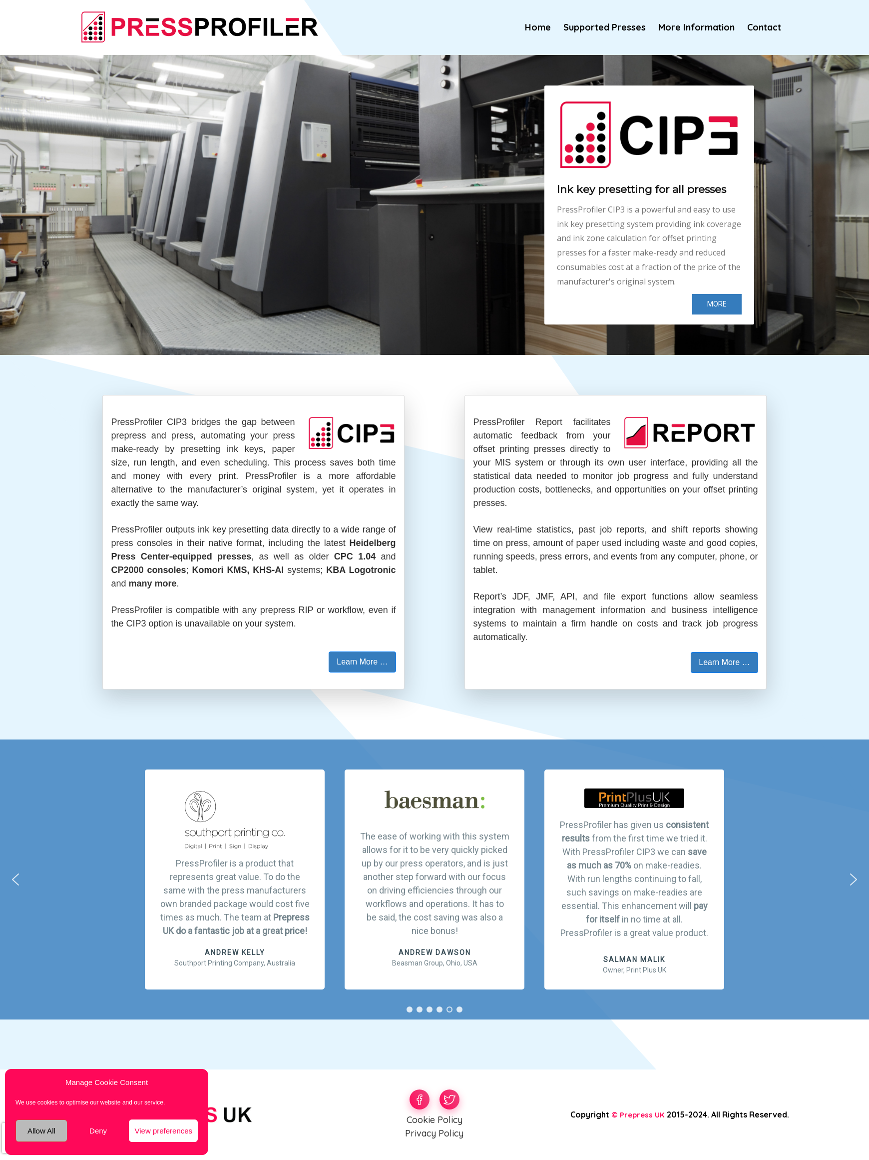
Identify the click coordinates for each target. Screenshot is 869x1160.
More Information (696, 27)
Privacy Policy (434, 1133)
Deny (98, 1130)
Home (538, 27)
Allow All (41, 1130)
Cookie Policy (434, 1120)
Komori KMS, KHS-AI (238, 570)
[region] (434, 205)
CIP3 (177, 422)
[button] (634, 880)
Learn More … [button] (362, 662)
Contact (764, 27)
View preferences (163, 1130)
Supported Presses (604, 27)
